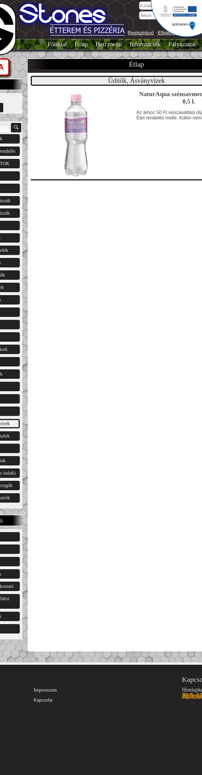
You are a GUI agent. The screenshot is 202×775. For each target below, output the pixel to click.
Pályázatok (182, 44)
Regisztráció (141, 32)
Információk (145, 44)
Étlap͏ (81, 44)
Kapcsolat (43, 699)
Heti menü (108, 44)
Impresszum (45, 689)
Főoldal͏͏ (57, 44)
